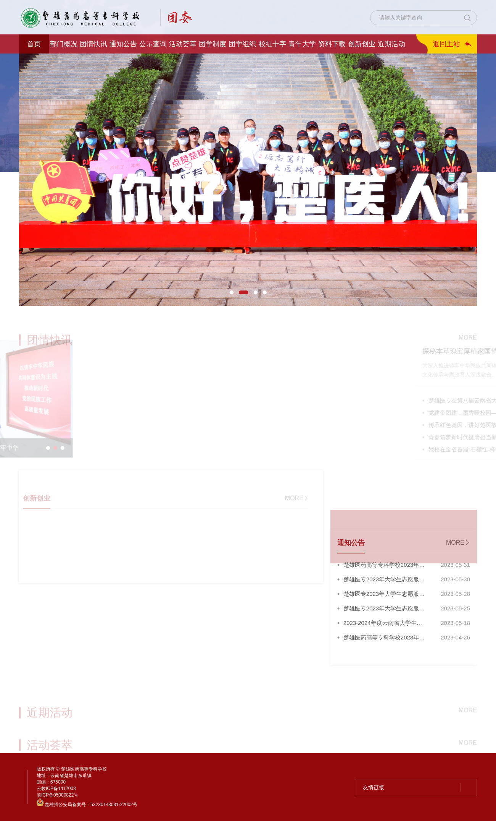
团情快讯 (93, 44)
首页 (34, 44)
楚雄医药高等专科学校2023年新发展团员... (384, 639)
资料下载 (332, 44)
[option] (248, 180)
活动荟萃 (182, 44)
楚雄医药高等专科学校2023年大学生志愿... (384, 566)
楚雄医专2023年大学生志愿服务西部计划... (384, 581)
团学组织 (242, 44)
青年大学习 (302, 47)
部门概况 (63, 44)
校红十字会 (272, 47)
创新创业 (361, 44)
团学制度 (212, 44)
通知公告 (123, 44)
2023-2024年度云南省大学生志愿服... (382, 625)
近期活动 (391, 44)
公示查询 (153, 44)
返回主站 (446, 44)
